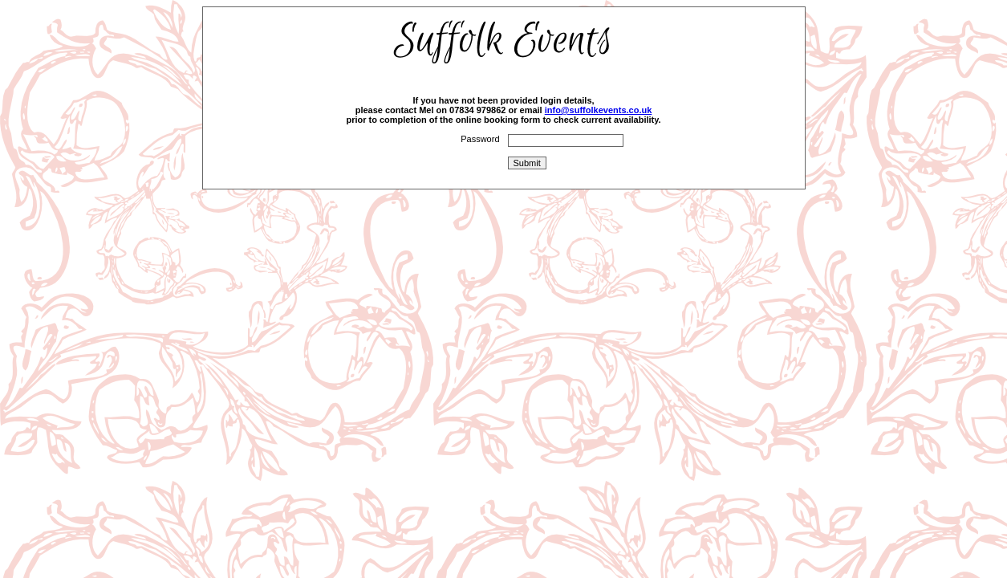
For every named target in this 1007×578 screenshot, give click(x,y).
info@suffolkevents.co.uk (598, 110)
